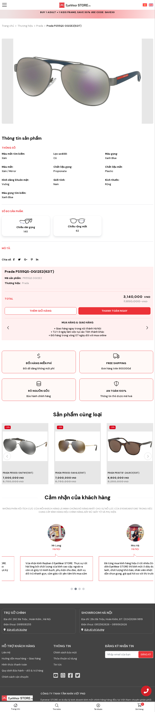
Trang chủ (8, 25)
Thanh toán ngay (114, 310)
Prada (39, 25)
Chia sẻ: (6, 259)
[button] (147, 327)
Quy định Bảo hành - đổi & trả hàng (22, 670)
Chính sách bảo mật (65, 652)
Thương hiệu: (13, 283)
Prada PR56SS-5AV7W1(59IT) (18, 472)
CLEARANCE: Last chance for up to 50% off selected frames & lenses (77, 14)
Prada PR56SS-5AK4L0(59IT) (70, 472)
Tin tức (57, 664)
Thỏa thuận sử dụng (65, 658)
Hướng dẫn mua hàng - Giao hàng (21, 658)
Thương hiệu (25, 25)
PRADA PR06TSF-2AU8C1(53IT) (123, 472)
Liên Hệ (6, 652)
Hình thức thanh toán (14, 664)
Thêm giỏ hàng (40, 310)
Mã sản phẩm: (13, 278)
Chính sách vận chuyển (15, 676)
